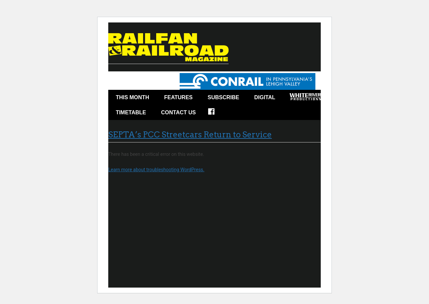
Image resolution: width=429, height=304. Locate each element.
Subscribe (223, 97)
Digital (264, 97)
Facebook (215, 113)
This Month (132, 97)
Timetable (131, 112)
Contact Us (178, 112)
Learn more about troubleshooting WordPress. (156, 169)
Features (178, 97)
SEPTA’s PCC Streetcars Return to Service (190, 134)
